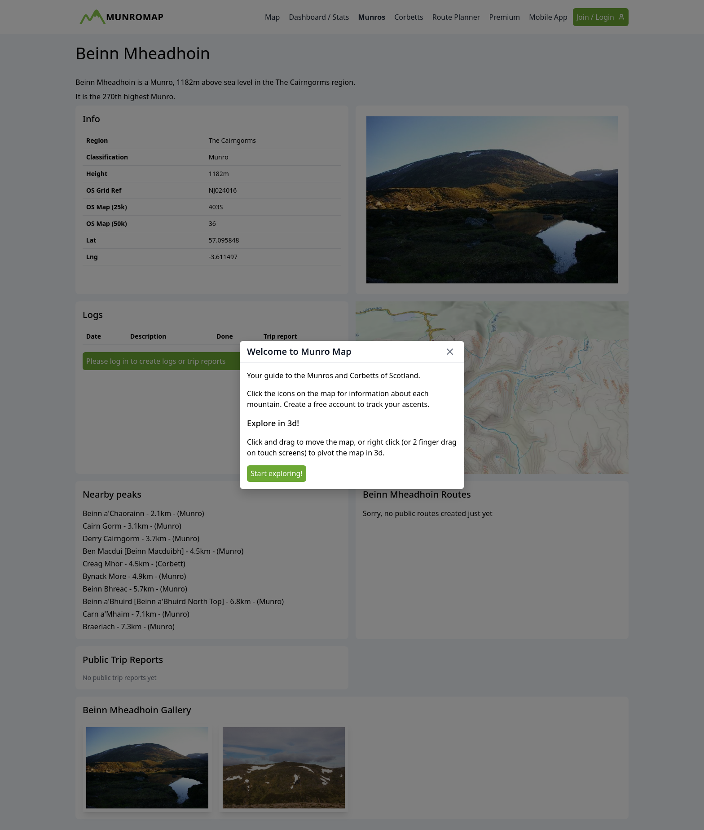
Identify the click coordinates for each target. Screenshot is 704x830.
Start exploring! (277, 473)
